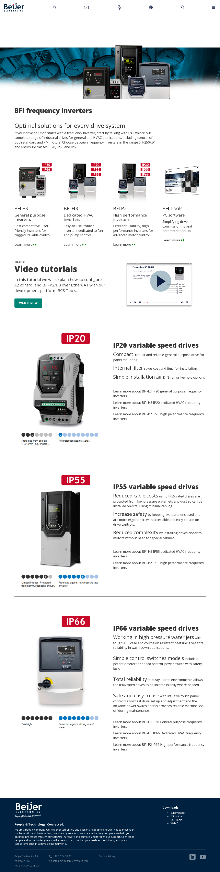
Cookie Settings (107, 856)
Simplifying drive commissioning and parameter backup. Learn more (184, 210)
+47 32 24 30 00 (62, 856)
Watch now (28, 303)
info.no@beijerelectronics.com (71, 861)
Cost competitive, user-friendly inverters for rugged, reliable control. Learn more (36, 213)
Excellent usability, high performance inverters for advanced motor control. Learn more (135, 213)
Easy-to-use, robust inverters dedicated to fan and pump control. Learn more (85, 213)
